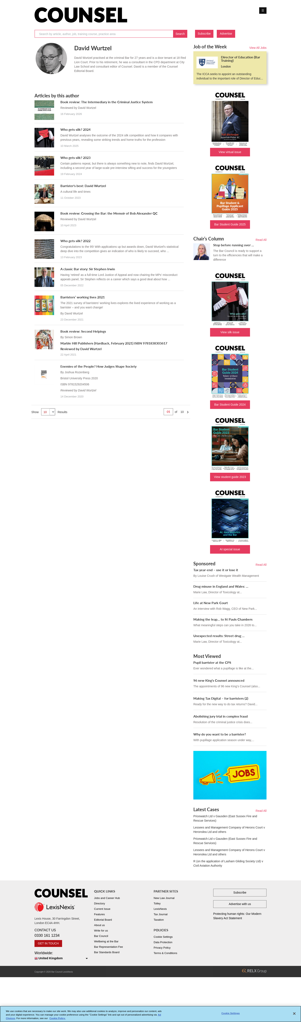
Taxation (159, 919)
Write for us (101, 930)
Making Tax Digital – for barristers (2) (220, 698)
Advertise (226, 33)
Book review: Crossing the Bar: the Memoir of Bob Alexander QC (109, 213)
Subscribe (204, 33)
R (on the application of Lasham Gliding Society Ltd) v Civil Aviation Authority (228, 863)
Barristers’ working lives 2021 (82, 297)
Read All (261, 239)
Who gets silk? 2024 (75, 129)
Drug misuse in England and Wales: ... (220, 586)
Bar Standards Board (106, 952)
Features (99, 914)
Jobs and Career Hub (107, 898)
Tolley (157, 903)
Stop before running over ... (233, 245)
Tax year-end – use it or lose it (215, 570)
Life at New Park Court (210, 603)
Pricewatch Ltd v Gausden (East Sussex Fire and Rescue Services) (225, 818)
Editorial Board (103, 919)
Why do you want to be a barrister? (219, 734)
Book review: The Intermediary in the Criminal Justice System (106, 102)
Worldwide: (61, 956)
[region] (150, 1014)
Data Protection (163, 942)
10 (182, 412)
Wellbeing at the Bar (106, 941)
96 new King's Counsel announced (218, 680)
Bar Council (101, 936)
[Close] (294, 1013)
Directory (99, 903)
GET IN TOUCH (48, 943)
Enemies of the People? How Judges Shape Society (98, 366)
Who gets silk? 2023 (75, 158)
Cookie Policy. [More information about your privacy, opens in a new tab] (58, 1018)
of (176, 412)
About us (99, 925)
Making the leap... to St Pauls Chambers (223, 619)
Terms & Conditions (165, 953)
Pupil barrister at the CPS (212, 662)
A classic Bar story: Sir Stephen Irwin (87, 269)
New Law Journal (164, 898)
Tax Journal (160, 914)
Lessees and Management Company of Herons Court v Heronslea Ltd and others (229, 829)
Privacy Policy (162, 947)
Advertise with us (240, 904)
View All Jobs (258, 47)
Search (180, 33)
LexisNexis (160, 908)
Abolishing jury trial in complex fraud (220, 716)
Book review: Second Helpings (83, 331)
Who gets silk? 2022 (75, 241)
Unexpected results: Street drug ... (219, 636)
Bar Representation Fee (108, 946)
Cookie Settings (163, 936)
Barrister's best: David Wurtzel (83, 186)
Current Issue (102, 908)
